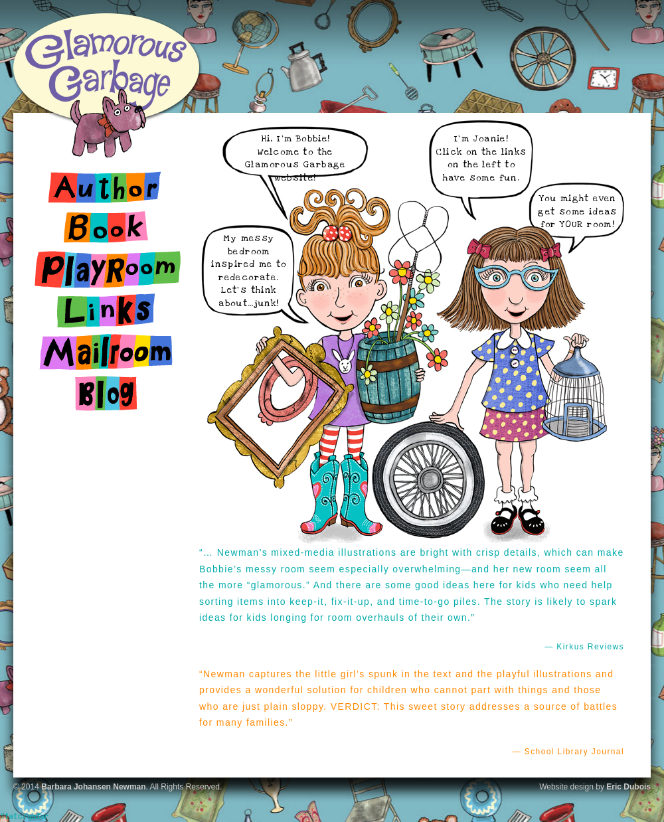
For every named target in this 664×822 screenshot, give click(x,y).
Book (106, 228)
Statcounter (24, 816)
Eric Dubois (628, 786)
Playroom (106, 269)
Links (106, 311)
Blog (106, 393)
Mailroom (106, 352)
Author (106, 187)
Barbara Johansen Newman (93, 786)
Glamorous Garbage (106, 66)
